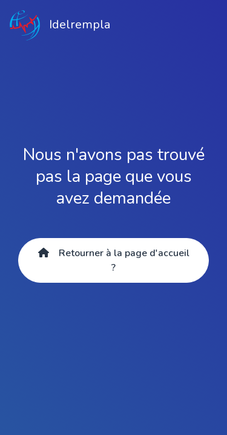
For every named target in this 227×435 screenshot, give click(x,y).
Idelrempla (60, 25)
